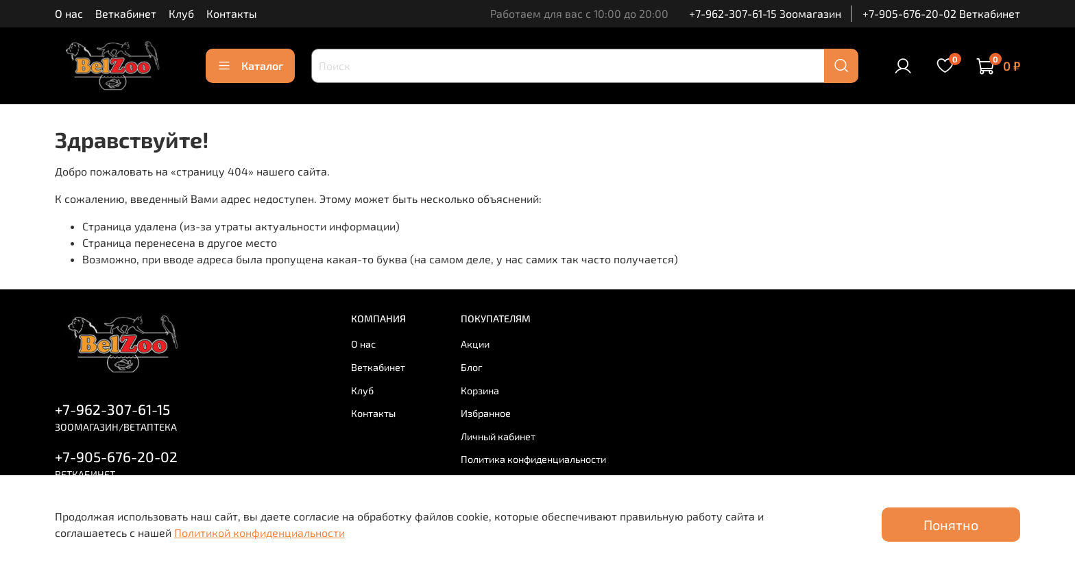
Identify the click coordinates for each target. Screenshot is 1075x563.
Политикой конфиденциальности (259, 532)
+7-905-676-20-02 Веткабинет (941, 13)
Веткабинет (125, 13)
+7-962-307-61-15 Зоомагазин (765, 13)
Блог (472, 367)
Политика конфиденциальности (533, 459)
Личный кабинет (498, 436)
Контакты (231, 13)
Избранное (486, 413)
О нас (69, 13)
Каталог (250, 66)
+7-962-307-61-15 (112, 409)
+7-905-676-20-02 (116, 456)
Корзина (480, 390)
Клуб (181, 13)
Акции (475, 344)
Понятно (950, 524)
